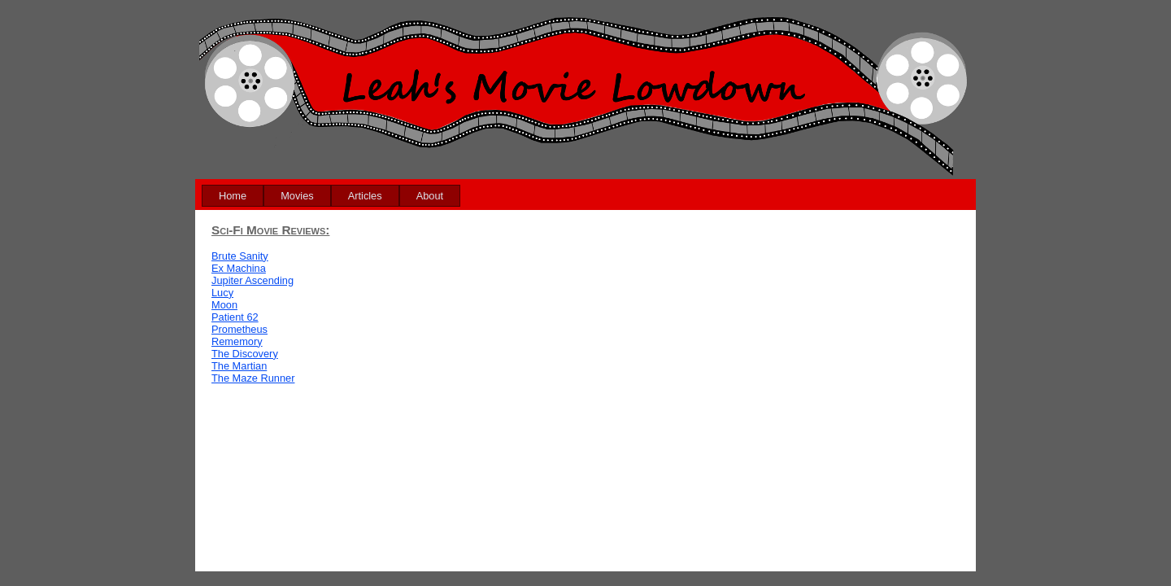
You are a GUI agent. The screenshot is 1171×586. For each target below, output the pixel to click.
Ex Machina (238, 268)
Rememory (237, 341)
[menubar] (331, 196)
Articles (365, 196)
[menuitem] (232, 196)
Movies (297, 196)
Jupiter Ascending (252, 280)
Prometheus (239, 329)
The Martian (239, 366)
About (429, 196)
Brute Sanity (239, 256)
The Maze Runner (252, 378)
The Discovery (244, 354)
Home (232, 196)
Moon (224, 305)
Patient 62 (235, 317)
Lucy (222, 292)
